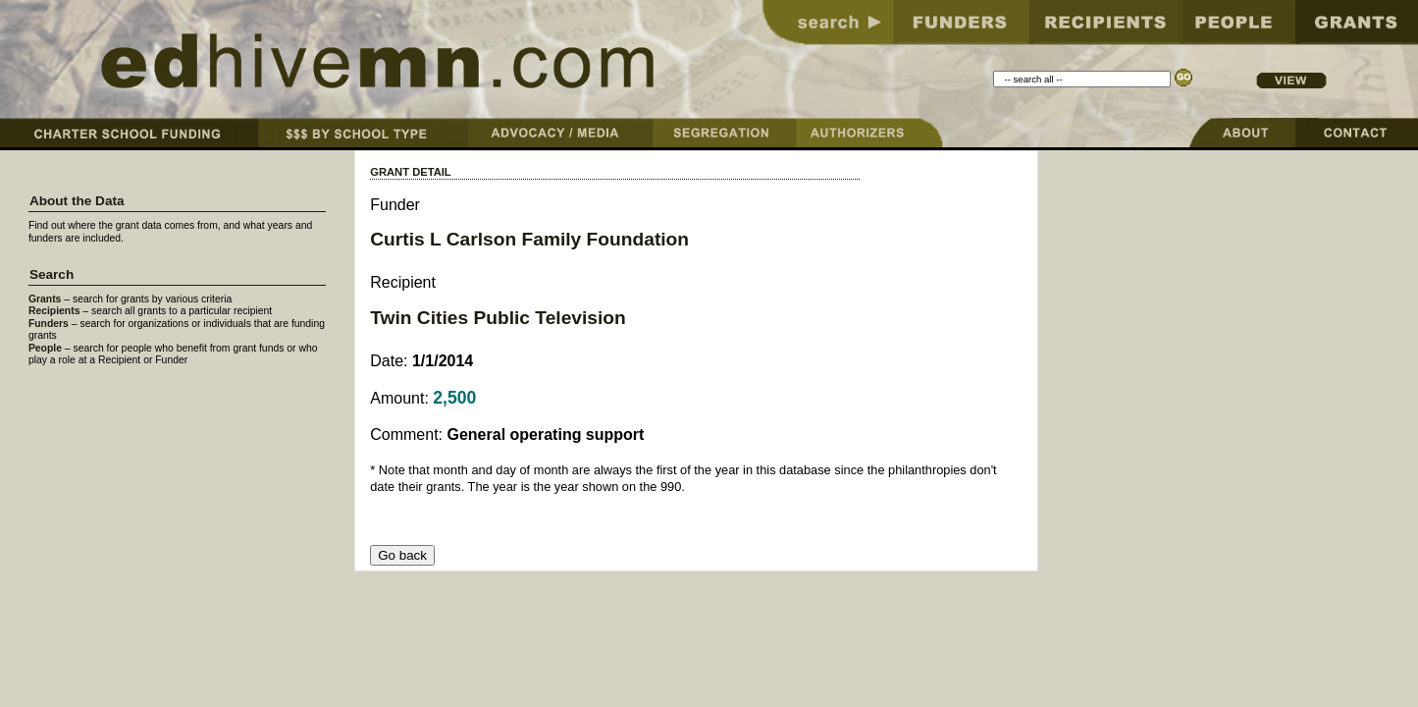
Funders (48, 323)
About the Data (77, 200)
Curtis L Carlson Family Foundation (529, 239)
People (45, 348)
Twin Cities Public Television (498, 317)
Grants (45, 299)
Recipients (54, 310)
